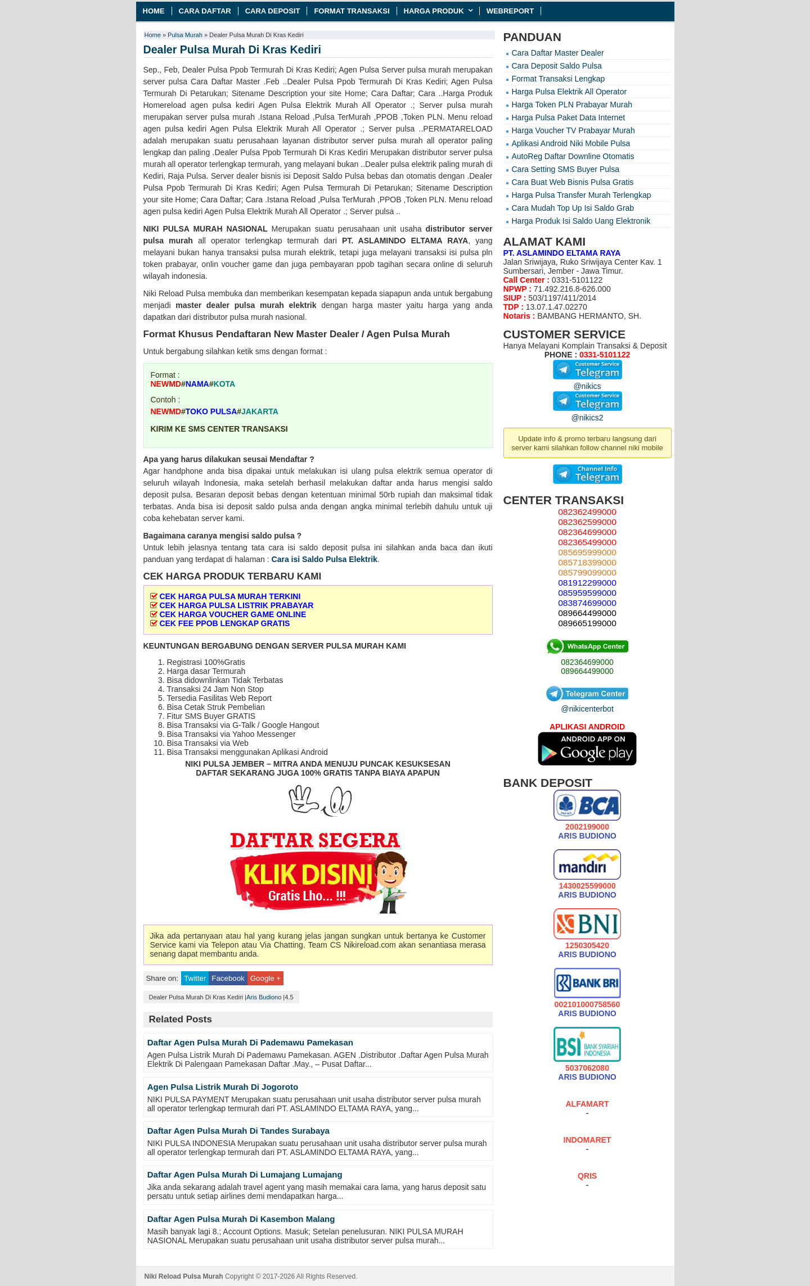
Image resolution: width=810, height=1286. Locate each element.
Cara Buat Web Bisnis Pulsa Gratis (573, 182)
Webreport (510, 11)
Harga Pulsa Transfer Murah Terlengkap (581, 195)
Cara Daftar (205, 11)
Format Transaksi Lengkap (558, 78)
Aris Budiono (263, 997)
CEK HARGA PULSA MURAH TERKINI (229, 596)
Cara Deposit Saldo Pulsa (557, 65)
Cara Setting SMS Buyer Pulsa (565, 169)
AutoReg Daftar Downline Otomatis (573, 156)
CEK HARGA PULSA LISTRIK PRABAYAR (236, 605)
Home (154, 11)
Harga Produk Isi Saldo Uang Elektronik (581, 220)
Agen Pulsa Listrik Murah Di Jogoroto (222, 1087)
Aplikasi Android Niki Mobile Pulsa (571, 143)
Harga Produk (434, 11)
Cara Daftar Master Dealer (558, 52)
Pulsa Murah (185, 34)
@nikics (587, 382)
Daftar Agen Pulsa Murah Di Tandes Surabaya (238, 1130)
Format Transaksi (351, 11)
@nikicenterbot (587, 704)
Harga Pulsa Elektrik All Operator (569, 91)
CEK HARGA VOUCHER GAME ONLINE (232, 614)
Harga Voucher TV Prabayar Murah (573, 130)
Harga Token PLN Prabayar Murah (572, 104)
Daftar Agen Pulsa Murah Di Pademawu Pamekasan (250, 1042)
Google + (265, 978)
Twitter (195, 978)
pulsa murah (168, 240)
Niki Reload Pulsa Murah (184, 1276)
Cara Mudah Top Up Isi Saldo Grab (573, 207)
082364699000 (587, 662)
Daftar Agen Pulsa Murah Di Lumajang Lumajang (245, 1174)
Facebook (228, 978)
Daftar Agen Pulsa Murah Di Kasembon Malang (241, 1219)
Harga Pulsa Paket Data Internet (569, 117)
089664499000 (587, 671)
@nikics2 (587, 413)
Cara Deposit (272, 11)
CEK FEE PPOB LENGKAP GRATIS (224, 623)
